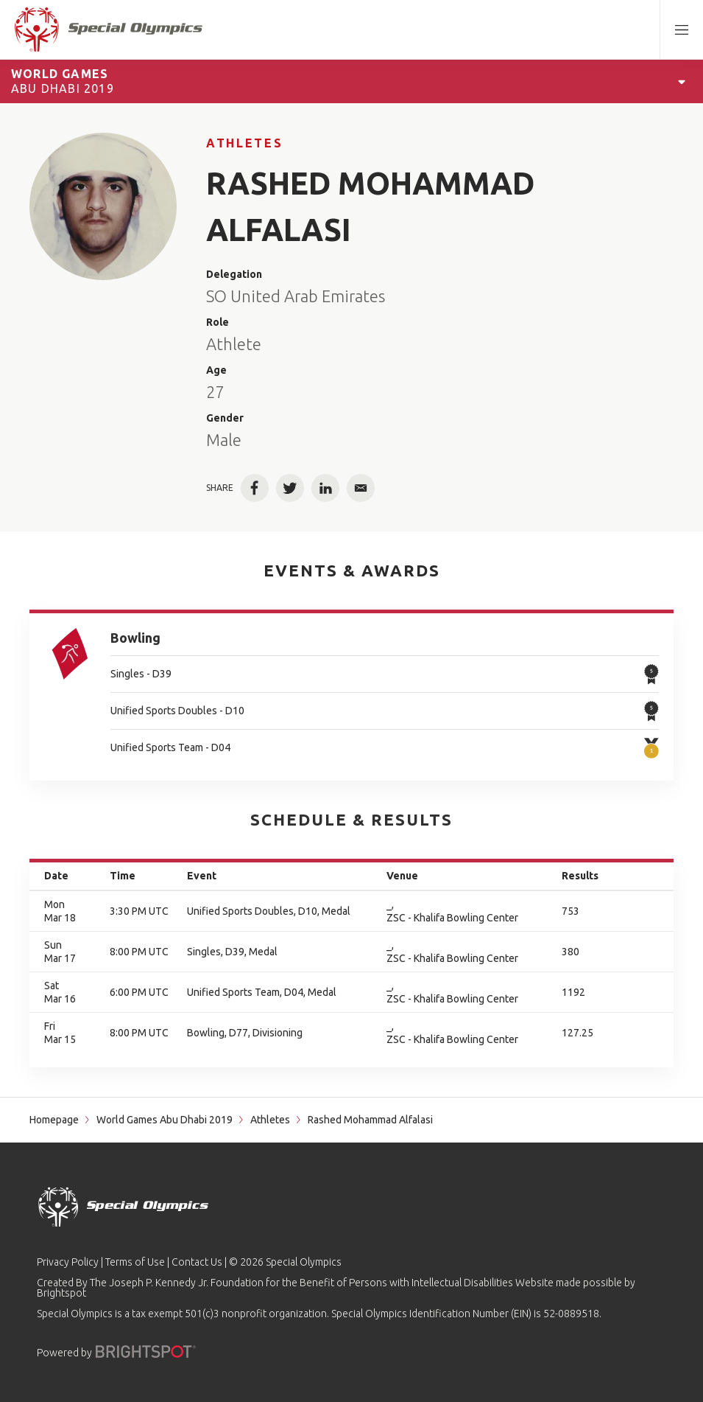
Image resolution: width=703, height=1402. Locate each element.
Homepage (54, 1120)
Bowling (135, 637)
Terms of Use (135, 1262)
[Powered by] (146, 1351)
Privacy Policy (68, 1262)
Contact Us (197, 1262)
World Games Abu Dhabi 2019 (164, 1120)
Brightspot (61, 1293)
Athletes (244, 143)
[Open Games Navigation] (682, 81)
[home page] (108, 29)
